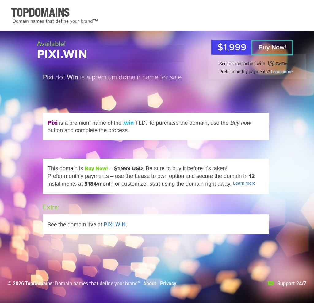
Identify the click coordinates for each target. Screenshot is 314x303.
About (149, 283)
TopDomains (38, 283)
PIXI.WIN (115, 224)
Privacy (168, 283)
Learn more (282, 71)
